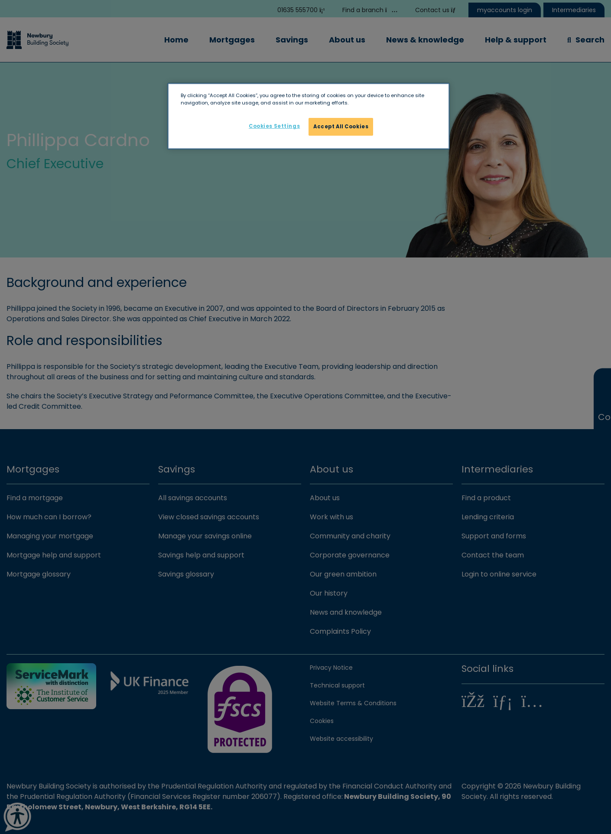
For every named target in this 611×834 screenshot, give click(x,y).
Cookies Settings (274, 126)
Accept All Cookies (340, 126)
